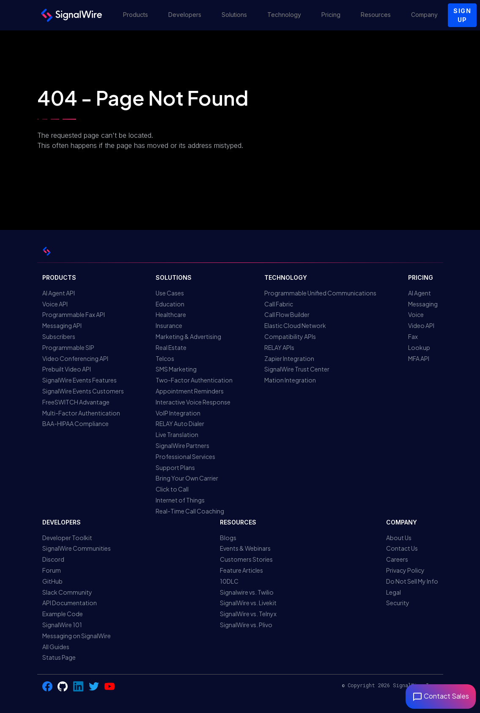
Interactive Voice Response (193, 402)
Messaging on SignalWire (76, 635)
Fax (413, 336)
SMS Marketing (176, 369)
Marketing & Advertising (188, 336)
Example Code (62, 613)
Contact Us (402, 548)
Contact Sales (440, 695)
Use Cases (170, 293)
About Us (398, 537)
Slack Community (67, 592)
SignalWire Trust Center (296, 369)
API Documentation (69, 602)
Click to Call (172, 489)
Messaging (423, 304)
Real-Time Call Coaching (190, 511)
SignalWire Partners (182, 445)
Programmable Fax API (73, 314)
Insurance (169, 325)
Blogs (228, 537)
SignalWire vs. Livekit (248, 602)
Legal (393, 592)
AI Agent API (58, 293)
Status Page (59, 657)
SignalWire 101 (62, 624)
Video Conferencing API (75, 358)
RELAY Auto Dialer (180, 423)
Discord (53, 559)
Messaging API (62, 325)
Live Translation (177, 434)
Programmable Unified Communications (320, 293)
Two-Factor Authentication (194, 380)
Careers (397, 559)
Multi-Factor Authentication (81, 413)
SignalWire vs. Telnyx (248, 613)
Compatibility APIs (290, 336)
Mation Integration (290, 380)
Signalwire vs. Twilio (247, 592)
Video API (421, 325)
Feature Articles (241, 570)
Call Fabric (278, 304)
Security (397, 602)
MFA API (418, 358)
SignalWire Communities (76, 548)
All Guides (55, 646)
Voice (416, 314)
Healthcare (171, 314)
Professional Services (185, 456)
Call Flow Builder (287, 314)
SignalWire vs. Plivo (246, 624)
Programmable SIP (68, 347)
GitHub (52, 581)
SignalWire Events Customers (83, 391)
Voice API (55, 304)
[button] (135, 15)
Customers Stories (246, 559)
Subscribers (58, 336)
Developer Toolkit (67, 537)
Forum (51, 570)
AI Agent (419, 293)
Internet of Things (180, 500)
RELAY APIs (279, 347)
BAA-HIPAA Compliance (75, 423)
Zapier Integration (289, 358)
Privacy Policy (405, 570)
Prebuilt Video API (66, 369)
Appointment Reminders (190, 391)
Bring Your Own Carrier (187, 478)
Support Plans (175, 467)
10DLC (229, 581)
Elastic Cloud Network (295, 325)
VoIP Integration (178, 413)
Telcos (165, 358)
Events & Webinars (245, 548)
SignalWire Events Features (79, 380)
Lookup (419, 347)
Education (170, 304)
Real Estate (171, 347)
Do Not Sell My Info (412, 581)
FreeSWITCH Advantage (76, 402)
